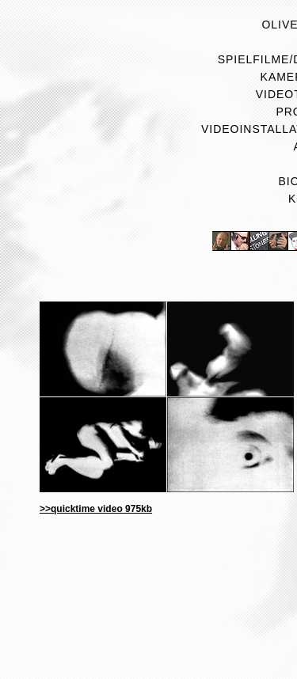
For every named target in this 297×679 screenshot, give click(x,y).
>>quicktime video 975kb (96, 508)
